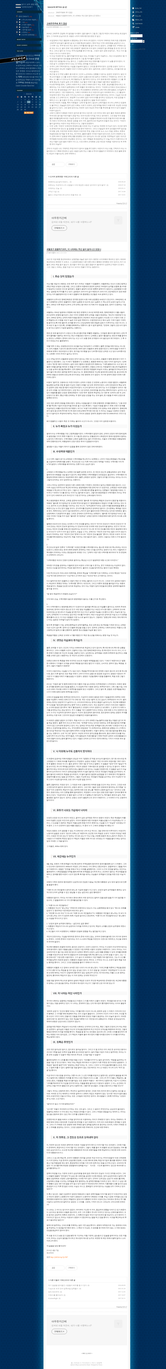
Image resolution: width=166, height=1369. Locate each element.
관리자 (137, 27)
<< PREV (83, 1353)
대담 (27, 62)
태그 (137, 16)
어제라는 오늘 (53, 188)
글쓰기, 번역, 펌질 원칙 (29, 4)
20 (40, 104)
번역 (19, 65)
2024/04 (29, 94)
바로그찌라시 (27, 65)
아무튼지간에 (59, 218)
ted (33, 85)
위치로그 (137, 12)
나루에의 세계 (23, 68)
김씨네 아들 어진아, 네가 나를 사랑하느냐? (72, 221)
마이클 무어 (34, 76)
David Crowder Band (23, 85)
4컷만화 (26, 76)
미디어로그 (137, 20)
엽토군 (73, 1365)
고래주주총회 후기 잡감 (60, 12)
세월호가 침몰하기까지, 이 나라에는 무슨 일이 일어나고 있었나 (74, 15)
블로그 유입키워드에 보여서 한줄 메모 (63, 195)
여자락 (31, 62)
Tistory (100, 1365)
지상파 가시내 (28, 58)
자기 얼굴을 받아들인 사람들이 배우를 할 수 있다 (67, 1285)
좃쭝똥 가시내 (25, 71)
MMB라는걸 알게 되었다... (58, 182)
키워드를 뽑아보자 (55, 1295)
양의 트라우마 (53, 1292)
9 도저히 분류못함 (53, 27)
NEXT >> (90, 1353)
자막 (20, 76)
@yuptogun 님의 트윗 (137, 49)
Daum (88, 1365)
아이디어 (21, 73)
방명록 (137, 23)
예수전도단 (29, 55)
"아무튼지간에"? (27, 7)
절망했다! (33, 68)
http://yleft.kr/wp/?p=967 (59, 1257)
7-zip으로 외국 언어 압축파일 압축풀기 (63, 1289)
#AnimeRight (53, 1298)
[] (86, 1353)
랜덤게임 (33, 82)
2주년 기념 (52, 192)
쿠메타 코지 (30, 79)
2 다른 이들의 (51, 252)
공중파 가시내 (24, 82)
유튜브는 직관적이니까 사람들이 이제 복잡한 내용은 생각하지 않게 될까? (77, 185)
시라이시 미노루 (31, 73)
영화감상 (21, 79)
